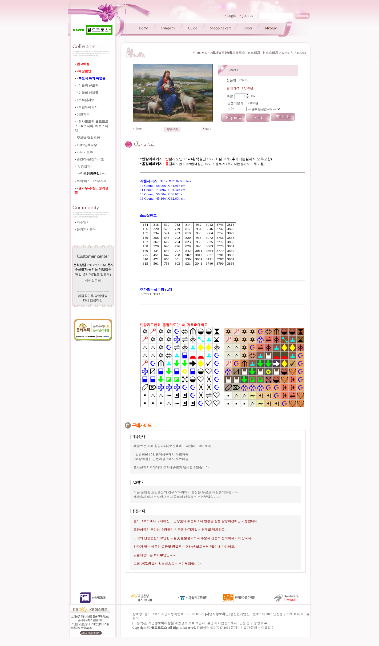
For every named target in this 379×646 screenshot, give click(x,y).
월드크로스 (159, 636)
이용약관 (140, 632)
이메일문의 (93, 280)
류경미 (212, 632)
